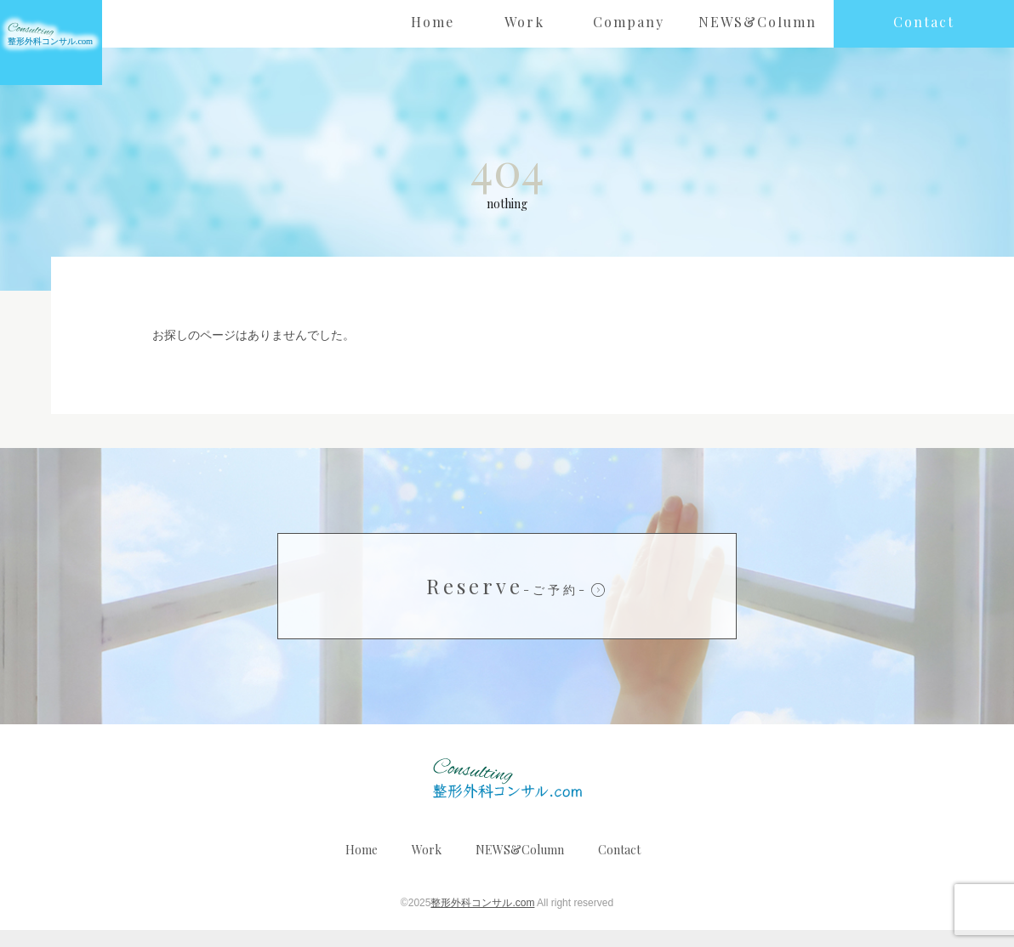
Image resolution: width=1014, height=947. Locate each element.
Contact (619, 867)
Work (426, 867)
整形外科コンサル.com (482, 920)
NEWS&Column (520, 867)
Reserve (507, 602)
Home (361, 867)
